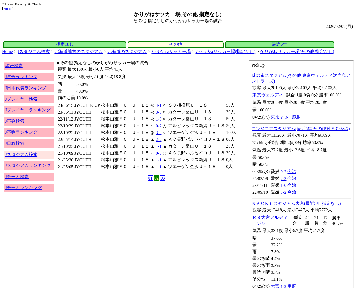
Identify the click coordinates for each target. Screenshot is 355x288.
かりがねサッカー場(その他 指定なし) (297, 51)
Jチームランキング (23, 187)
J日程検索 (14, 143)
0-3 (158, 153)
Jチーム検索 (17, 176)
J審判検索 (14, 121)
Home (7, 9)
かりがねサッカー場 (171, 51)
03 (162, 178)
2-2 (158, 139)
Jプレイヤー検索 (21, 99)
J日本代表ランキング (25, 88)
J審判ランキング (21, 132)
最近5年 (279, 44)
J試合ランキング (21, 76)
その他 (175, 44)
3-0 (158, 112)
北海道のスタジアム (127, 51)
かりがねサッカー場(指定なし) (226, 51)
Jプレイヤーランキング (28, 110)
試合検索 (14, 65)
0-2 (158, 126)
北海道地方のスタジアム (78, 51)
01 (150, 178)
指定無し (65, 44)
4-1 (158, 105)
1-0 (158, 119)
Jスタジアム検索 (34, 51)
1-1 (158, 146)
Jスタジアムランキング (28, 165)
